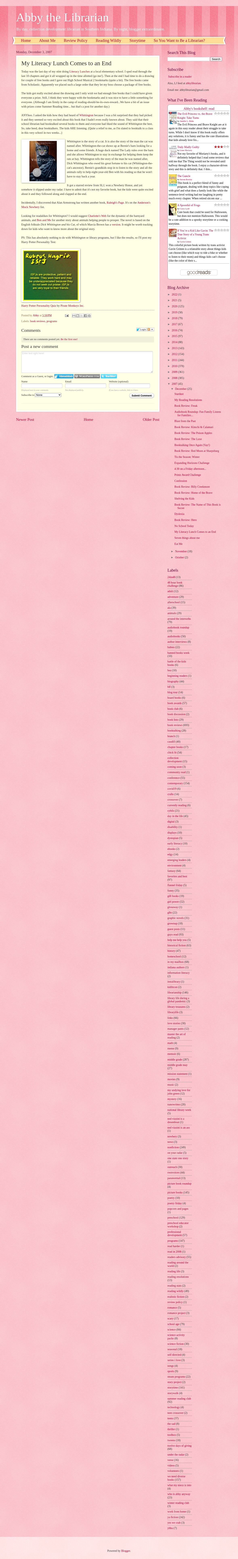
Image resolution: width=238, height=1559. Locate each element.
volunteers (173, 1470)
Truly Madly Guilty (188, 147)
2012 (175, 354)
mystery (172, 1099)
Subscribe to (41, 394)
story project (174, 1382)
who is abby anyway (179, 1494)
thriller (171, 1429)
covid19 (172, 788)
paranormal (174, 1178)
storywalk (173, 1393)
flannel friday (175, 885)
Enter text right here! (87, 362)
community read (177, 772)
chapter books (175, 747)
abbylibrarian (193, 83)
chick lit (172, 752)
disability (173, 827)
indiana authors (176, 967)
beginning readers (177, 675)
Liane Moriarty (186, 150)
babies (171, 647)
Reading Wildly (108, 40)
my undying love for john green (179, 1092)
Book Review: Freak (185, 405)
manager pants (176, 1028)
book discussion (177, 714)
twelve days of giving (180, 1445)
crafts (171, 794)
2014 (175, 342)
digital (171, 821)
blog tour (173, 692)
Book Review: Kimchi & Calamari (193, 427)
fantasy (172, 870)
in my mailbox (176, 961)
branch (171, 736)
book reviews (37, 321)
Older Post (151, 419)
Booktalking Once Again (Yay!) (192, 445)
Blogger (125, 1550)
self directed (174, 1354)
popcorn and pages (178, 1208)
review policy (175, 1302)
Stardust (178, 393)
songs (171, 1365)
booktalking (174, 730)
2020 (175, 306)
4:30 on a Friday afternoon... (190, 468)
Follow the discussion (150, 329)
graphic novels (176, 918)
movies (172, 1079)
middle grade (175, 1059)
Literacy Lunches (79, 71)
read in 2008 (174, 1251)
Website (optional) (118, 381)
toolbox (172, 1434)
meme (171, 1048)
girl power (173, 901)
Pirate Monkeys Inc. (72, 305)
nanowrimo (174, 1104)
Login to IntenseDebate (63, 376)
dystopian (173, 838)
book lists (173, 719)
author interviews (177, 641)
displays (172, 832)
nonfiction (173, 1147)
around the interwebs (179, 618)
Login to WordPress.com (87, 376)
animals (172, 613)
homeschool (174, 956)
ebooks (171, 848)
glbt (170, 912)
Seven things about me (187, 537)
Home (26, 40)
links (170, 1017)
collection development (175, 759)
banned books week (179, 652)
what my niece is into (179, 1485)
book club (173, 708)
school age (173, 1324)
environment (175, 865)
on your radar (175, 1152)
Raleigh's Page (115, 202)
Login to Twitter (109, 376)
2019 (175, 312)
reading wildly (176, 1291)
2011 (175, 360)
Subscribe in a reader (180, 76)
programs (51, 321)
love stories (174, 1023)
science (172, 1329)
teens (170, 1418)
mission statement (178, 1073)
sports (171, 1371)
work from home (177, 1511)
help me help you (177, 939)
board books (174, 697)
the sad (171, 1423)
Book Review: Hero (185, 519)
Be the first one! (69, 339)
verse (170, 1460)
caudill (171, 741)
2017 (175, 324)
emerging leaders (177, 860)
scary (170, 1318)
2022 (175, 294)
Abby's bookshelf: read (198, 109)
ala (169, 607)
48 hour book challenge (175, 584)
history (171, 950)
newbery (172, 1136)
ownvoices (173, 1172)
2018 (175, 318)
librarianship (175, 992)
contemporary (175, 783)
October (180, 557)
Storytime (137, 40)
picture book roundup (180, 1183)
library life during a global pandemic (178, 1000)
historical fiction (177, 945)
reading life (174, 1271)
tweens (171, 1440)
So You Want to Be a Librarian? (179, 40)
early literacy (175, 843)
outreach (172, 1167)
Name (24, 381)
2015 (175, 336)
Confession (180, 480)
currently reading (177, 805)
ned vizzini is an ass (179, 1127)
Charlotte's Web (97, 215)
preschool (173, 1217)
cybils (171, 810)
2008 (175, 378)
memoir (172, 1053)
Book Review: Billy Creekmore (192, 486)
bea (169, 670)
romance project (177, 1313)
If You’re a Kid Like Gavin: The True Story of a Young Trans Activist (195, 234)
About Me (47, 40)
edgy (170, 854)
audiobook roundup (178, 627)
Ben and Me (44, 220)
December (181, 388)
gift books (173, 896)
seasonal (172, 1349)
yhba (170, 1528)
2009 (175, 371)
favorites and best (177, 876)
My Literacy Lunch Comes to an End (195, 531)
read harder (174, 1246)
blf (169, 686)
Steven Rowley (186, 179)
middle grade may (178, 1065)
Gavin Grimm (185, 242)
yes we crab (174, 1522)
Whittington (86, 115)
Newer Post (25, 419)
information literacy (179, 972)
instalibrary (174, 981)
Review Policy (75, 40)
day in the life (175, 816)
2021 (175, 300)
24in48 (171, 577)
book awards (175, 703)
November (181, 551)
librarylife (173, 1012)
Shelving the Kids (184, 498)
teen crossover (175, 1412)
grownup (172, 923)
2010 (175, 366)
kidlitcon (172, 987)
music (171, 1084)
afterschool (174, 602)
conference (174, 777)
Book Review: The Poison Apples (193, 432)
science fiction (176, 1343)
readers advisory (177, 1257)
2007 (175, 383)
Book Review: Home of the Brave (193, 492)
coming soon (175, 766)
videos (171, 1465)
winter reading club (178, 1502)
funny (171, 890)
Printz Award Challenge (187, 474)
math (170, 1043)
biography (173, 681)
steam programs (176, 1376)
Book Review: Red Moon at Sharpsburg (196, 450)
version (116, 224)
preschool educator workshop (178, 1225)
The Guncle (184, 176)
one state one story (178, 1158)
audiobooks (174, 636)
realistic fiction (176, 1296)
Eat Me (178, 543)
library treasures (177, 1006)
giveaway (173, 907)
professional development (175, 1233)
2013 (175, 348)
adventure (173, 596)
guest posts (174, 929)
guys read (173, 934)
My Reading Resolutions (188, 399)
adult (170, 591)
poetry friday (175, 1203)
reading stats (174, 1285)
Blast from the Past (185, 421)
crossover (173, 799)
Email (68, 381)
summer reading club (179, 1398)
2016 (175, 330)
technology (174, 1407)
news (170, 1141)
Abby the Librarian (62, 17)
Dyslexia (179, 513)
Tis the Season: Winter (187, 456)
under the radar (176, 1454)
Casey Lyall (185, 209)
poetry (171, 1197)
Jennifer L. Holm (187, 121)
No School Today (184, 526)
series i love (174, 1360)
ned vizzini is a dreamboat (176, 1120)
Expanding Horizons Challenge (191, 462)
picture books (175, 1192)
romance (172, 1307)
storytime (173, 1387)
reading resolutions (178, 1276)
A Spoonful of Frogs (188, 205)
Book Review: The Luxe (188, 439)
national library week (179, 1109)
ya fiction (173, 1517)
